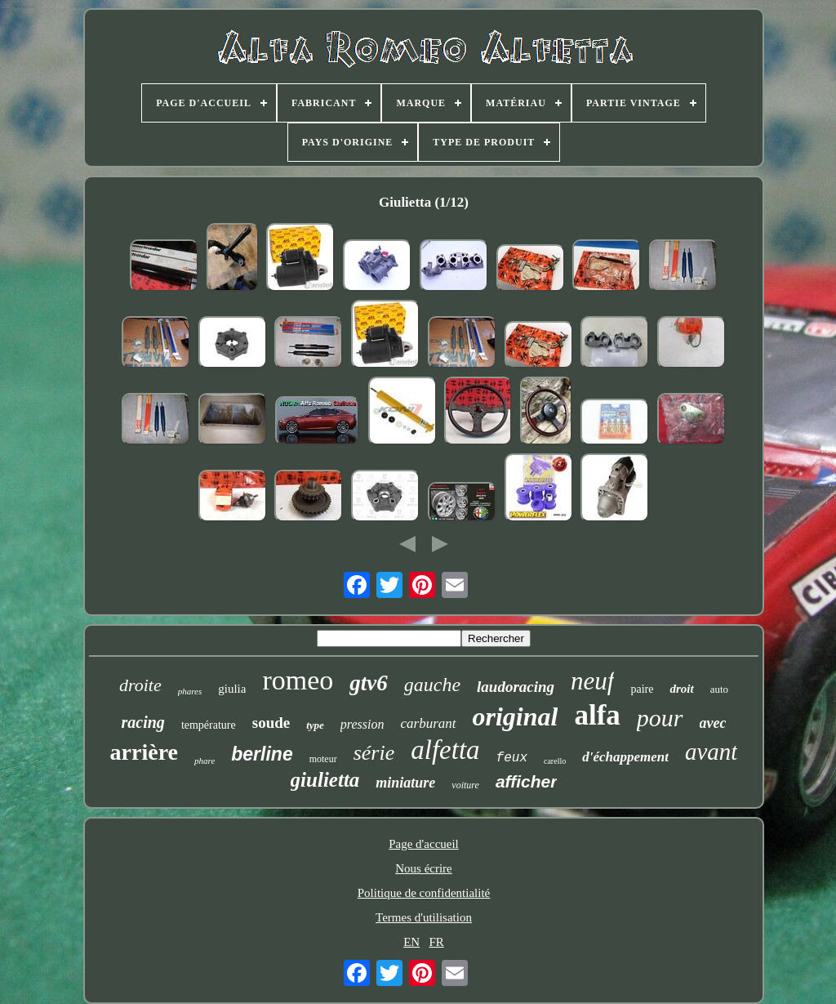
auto (719, 689)
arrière (144, 752)
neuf (592, 681)
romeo (297, 680)
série (374, 753)
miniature (405, 782)
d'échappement (625, 757)
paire (641, 689)
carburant (428, 723)
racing (143, 722)
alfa (597, 715)
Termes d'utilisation (424, 917)
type (315, 725)
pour (660, 717)
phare (204, 760)
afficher (526, 781)
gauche (432, 684)
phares (190, 691)
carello (555, 760)
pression (362, 724)
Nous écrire (423, 868)
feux (511, 758)
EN (411, 941)
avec (713, 723)
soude (271, 722)
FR (436, 941)
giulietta (325, 780)
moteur (323, 759)
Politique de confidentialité (424, 892)
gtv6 (368, 683)
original (515, 716)
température (208, 725)
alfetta (445, 750)
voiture (465, 785)
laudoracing (515, 686)
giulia (232, 688)
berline (261, 754)
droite (140, 685)
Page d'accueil (424, 843)
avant (711, 751)
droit (681, 688)
